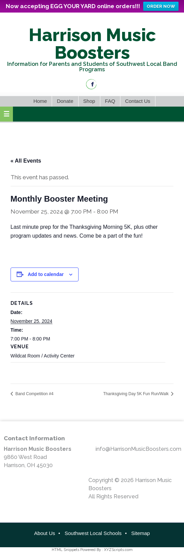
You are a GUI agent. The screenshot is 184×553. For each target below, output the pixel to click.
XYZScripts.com (118, 550)
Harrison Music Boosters (92, 43)
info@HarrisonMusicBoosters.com (138, 449)
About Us (44, 533)
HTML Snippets (65, 550)
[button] (6, 114)
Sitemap (140, 533)
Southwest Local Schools (93, 533)
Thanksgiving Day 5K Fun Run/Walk (136, 393)
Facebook (91, 84)
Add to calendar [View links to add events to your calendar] (46, 274)
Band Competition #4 (33, 393)
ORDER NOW (161, 6)
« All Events (26, 161)
